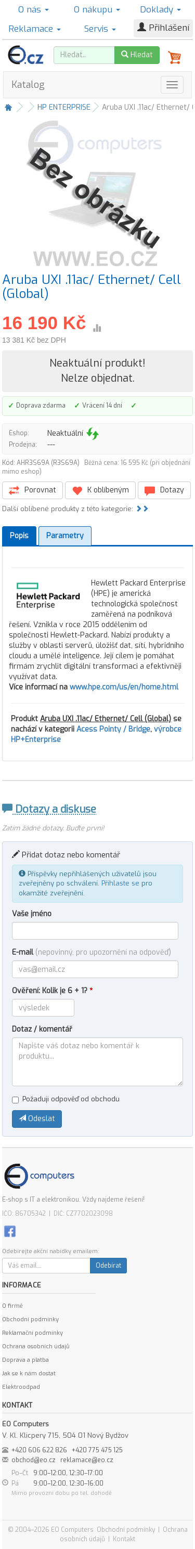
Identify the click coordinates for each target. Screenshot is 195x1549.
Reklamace (34, 29)
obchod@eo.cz (33, 1460)
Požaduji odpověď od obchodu (66, 1099)
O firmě (12, 1306)
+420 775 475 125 (97, 1450)
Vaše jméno (31, 914)
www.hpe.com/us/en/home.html (124, 687)
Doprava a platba (25, 1360)
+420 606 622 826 (39, 1450)
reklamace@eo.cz (86, 1460)
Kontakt (124, 1539)
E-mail (91, 952)
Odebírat (108, 1265)
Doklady (160, 10)
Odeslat (37, 1119)
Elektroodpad (21, 1387)
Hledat (137, 55)
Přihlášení (163, 28)
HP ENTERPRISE (63, 107)
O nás (33, 10)
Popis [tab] (19, 536)
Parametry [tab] (65, 536)
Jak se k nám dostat (29, 1373)
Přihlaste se (120, 883)
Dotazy (164, 490)
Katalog (28, 85)
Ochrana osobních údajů (35, 1346)
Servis (100, 29)
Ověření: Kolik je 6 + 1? (52, 991)
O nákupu (97, 10)
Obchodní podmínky (30, 1319)
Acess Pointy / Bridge (113, 729)
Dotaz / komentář (42, 1029)
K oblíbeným (100, 490)
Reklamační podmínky (32, 1333)
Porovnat (32, 490)
